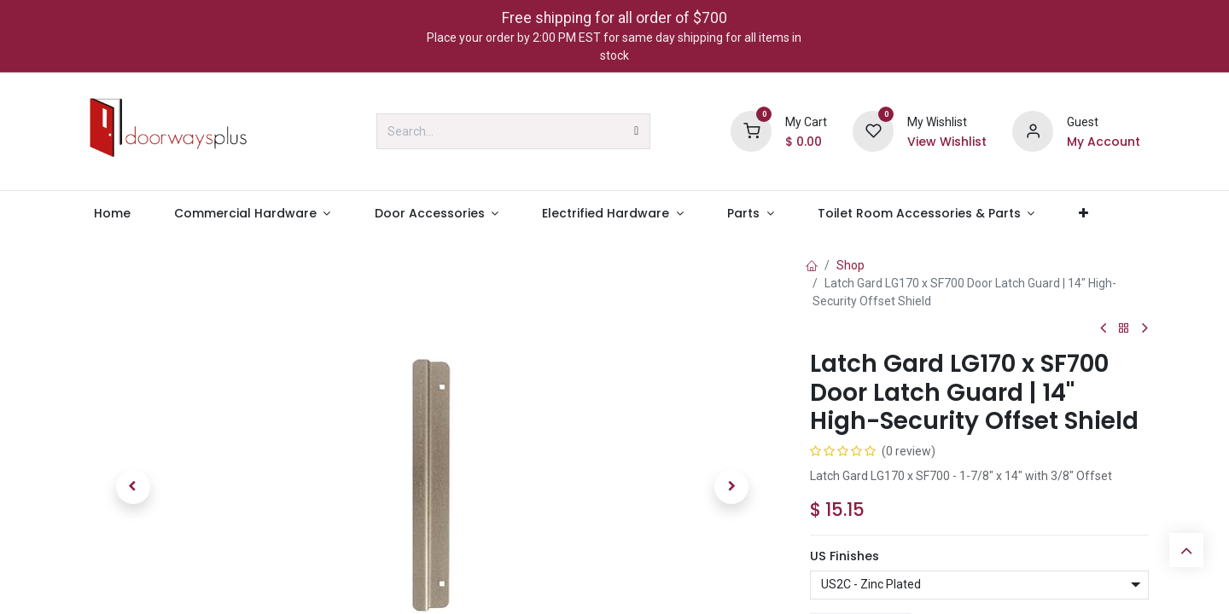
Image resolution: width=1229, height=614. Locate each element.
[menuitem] (112, 213)
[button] (133, 487)
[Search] (636, 131)
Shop (850, 265)
